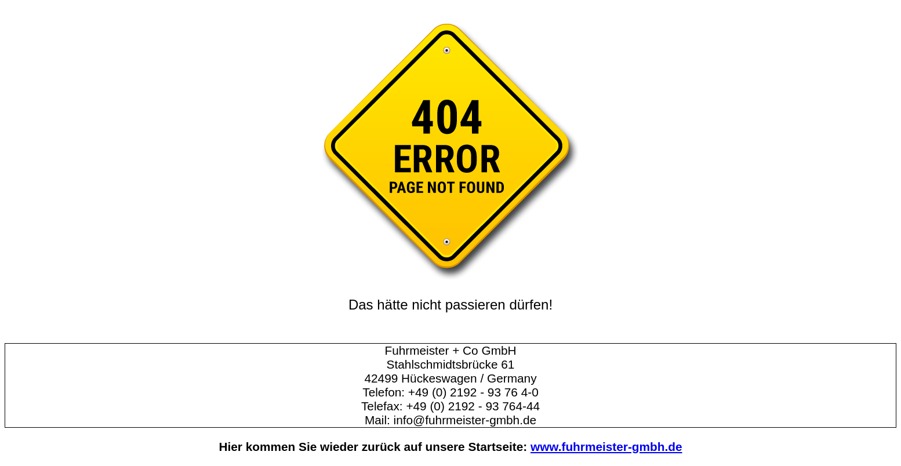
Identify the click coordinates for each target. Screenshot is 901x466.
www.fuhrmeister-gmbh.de (606, 446)
